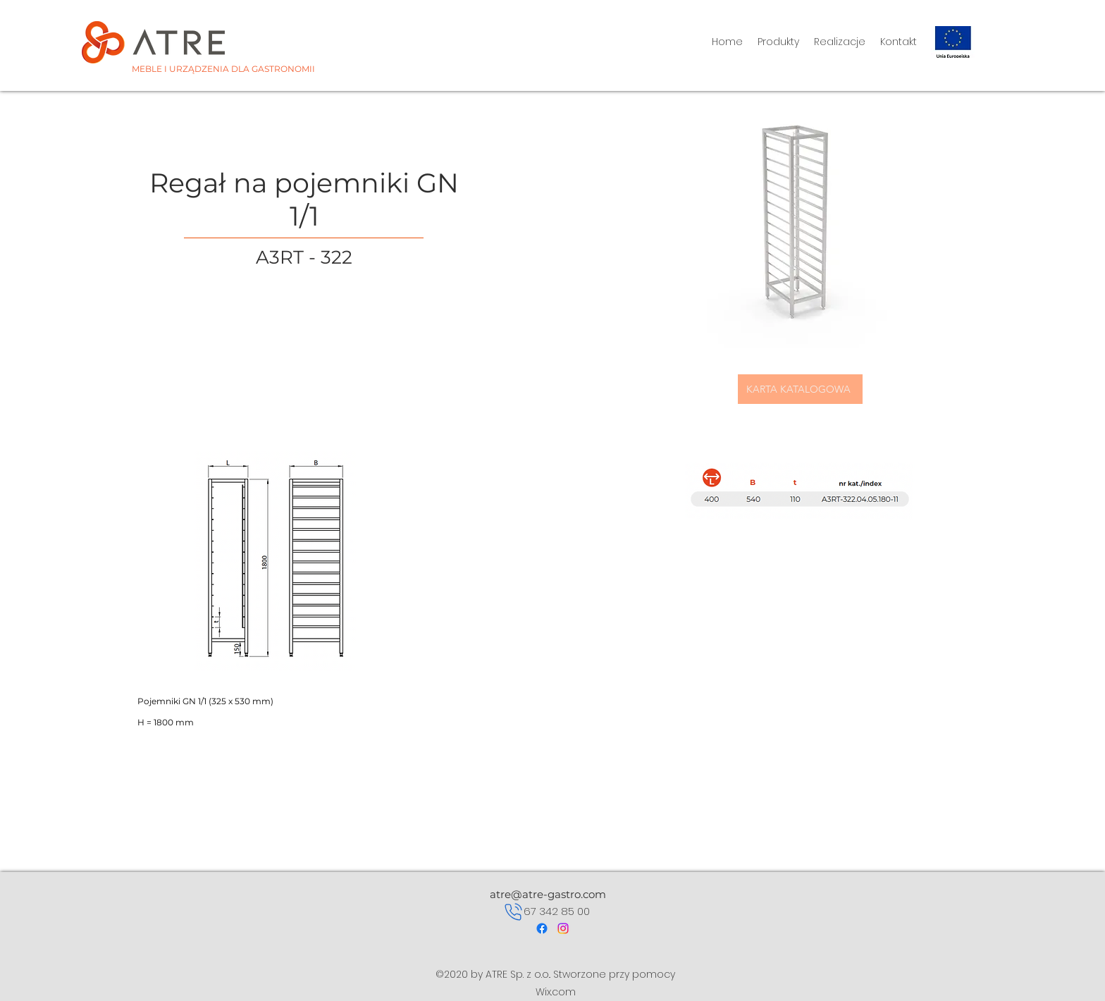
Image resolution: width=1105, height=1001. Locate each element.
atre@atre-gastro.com (548, 894)
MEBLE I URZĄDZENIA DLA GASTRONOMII (223, 68)
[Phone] (513, 911)
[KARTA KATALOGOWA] (800, 389)
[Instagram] (563, 928)
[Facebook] (542, 928)
